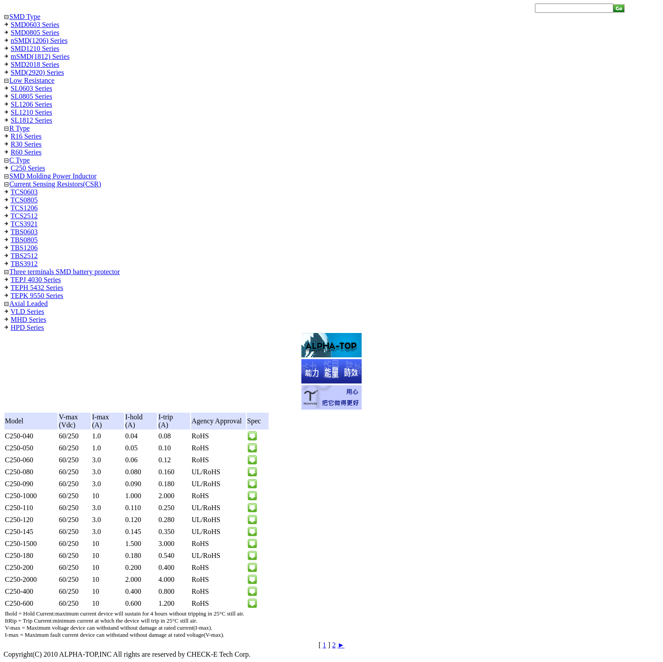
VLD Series (27, 311)
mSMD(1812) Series (40, 56)
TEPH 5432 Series (37, 287)
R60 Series (26, 152)
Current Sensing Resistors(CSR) (55, 184)
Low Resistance (32, 80)
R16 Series (26, 136)
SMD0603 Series (35, 24)
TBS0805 (24, 240)
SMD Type (24, 16)
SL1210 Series (31, 112)
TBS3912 (24, 263)
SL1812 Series (31, 120)
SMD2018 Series (35, 64)
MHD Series (28, 319)
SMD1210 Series (35, 48)
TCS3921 (24, 224)
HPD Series (27, 327)
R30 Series (26, 144)
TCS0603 (24, 192)
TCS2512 (24, 216)
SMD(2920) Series (37, 72)
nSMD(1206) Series (39, 40)
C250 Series (28, 168)
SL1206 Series (31, 104)
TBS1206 (24, 248)
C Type (19, 160)
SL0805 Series (31, 96)
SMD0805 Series (35, 32)
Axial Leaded (28, 303)
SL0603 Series (31, 88)
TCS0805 (24, 200)
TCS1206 (24, 208)
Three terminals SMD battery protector (64, 271)
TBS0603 (24, 232)
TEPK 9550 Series (37, 295)
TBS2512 (24, 255)
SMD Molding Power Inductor (53, 176)
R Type (19, 128)
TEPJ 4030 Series (36, 279)
